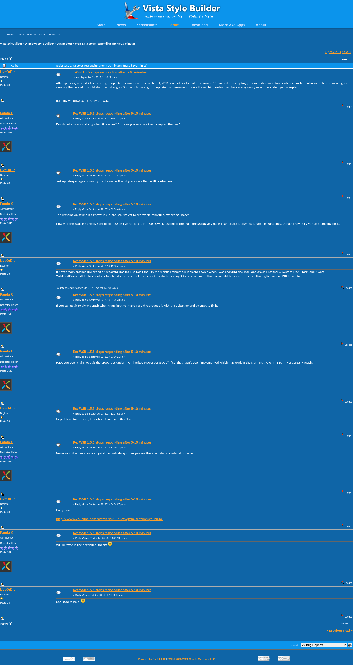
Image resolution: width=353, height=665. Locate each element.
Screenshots (147, 24)
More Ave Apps (232, 24)
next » (346, 52)
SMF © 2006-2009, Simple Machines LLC (191, 659)
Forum (174, 24)
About (261, 24)
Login (42, 34)
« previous (333, 52)
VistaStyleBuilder (11, 44)
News (121, 24)
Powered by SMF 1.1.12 (152, 659)
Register (54, 34)
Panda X (6, 113)
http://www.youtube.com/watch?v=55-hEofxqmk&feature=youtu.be (109, 519)
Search (32, 34)
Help (21, 34)
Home (10, 34)
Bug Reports (64, 44)
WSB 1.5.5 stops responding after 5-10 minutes (105, 44)
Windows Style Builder (39, 44)
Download (199, 24)
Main (101, 24)
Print (345, 59)
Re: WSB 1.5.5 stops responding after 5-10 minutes (112, 113)
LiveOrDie (7, 71)
